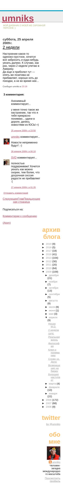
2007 (49, 403)
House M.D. (52, 325)
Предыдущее (32, 198)
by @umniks (53, 424)
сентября (54, 294)
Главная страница (21, 200)
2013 (49, 257)
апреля (53, 317)
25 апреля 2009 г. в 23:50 (23, 130)
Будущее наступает (54, 377)
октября (53, 287)
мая (51, 313)
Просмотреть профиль (52, 479)
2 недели (11, 47)
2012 (49, 261)
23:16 (24, 86)
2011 (49, 264)
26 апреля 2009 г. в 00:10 (23, 151)
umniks (18, 18)
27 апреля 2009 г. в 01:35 (23, 187)
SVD (14, 157)
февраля (54, 387)
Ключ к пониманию (53, 352)
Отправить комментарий (16, 193)
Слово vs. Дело (54, 360)
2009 (49, 271)
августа (53, 300)
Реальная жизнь (54, 338)
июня (52, 310)
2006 (49, 406)
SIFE (51, 333)
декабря (54, 275)
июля (52, 306)
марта (53, 383)
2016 (49, 254)
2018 (49, 247)
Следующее (10, 198)
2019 (49, 243)
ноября (53, 281)
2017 (49, 250)
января (53, 393)
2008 (49, 399)
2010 (49, 268)
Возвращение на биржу (54, 368)
